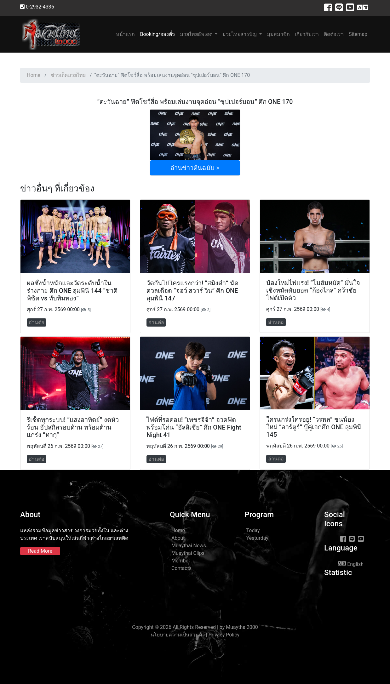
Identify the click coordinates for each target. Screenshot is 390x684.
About (178, 538)
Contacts (181, 568)
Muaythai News (188, 546)
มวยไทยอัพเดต (197, 34)
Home (33, 75)
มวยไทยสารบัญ (240, 34)
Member (180, 561)
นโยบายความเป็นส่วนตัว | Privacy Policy (195, 635)
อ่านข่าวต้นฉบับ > (194, 168)
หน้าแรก (126, 34)
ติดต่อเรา (334, 34)
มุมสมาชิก (278, 34)
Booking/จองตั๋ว (157, 34)
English (351, 563)
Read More (40, 551)
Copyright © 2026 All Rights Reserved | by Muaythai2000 (195, 627)
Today (253, 530)
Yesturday (257, 538)
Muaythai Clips (187, 553)
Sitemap (358, 34)
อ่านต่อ (36, 322)
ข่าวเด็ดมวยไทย (68, 75)
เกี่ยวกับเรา (307, 34)
